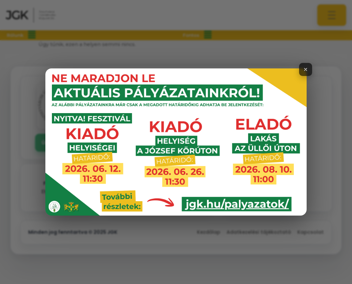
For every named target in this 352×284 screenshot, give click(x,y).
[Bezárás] (305, 69)
